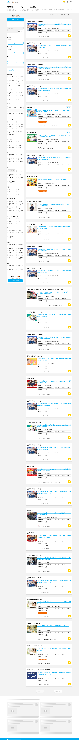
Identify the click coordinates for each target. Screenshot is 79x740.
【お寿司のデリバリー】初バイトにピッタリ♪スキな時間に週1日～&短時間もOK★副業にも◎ (54, 469)
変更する (15, 43)
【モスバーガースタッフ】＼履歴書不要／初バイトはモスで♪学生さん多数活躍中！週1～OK (53, 136)
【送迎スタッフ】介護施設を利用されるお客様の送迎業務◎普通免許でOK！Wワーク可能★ (54, 558)
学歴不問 (10, 126)
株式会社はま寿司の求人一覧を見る (44, 36)
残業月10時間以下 (20, 162)
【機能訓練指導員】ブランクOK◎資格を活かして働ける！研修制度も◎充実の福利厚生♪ (53, 227)
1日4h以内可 (20, 154)
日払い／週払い (20, 114)
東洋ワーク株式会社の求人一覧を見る (44, 371)
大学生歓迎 (11, 124)
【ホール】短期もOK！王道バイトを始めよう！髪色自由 (51, 179)
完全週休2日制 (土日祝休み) (12, 182)
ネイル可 (10, 223)
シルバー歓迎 (11, 128)
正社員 (19, 141)
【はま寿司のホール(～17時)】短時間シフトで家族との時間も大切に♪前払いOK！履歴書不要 (54, 492)
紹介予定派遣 (11, 147)
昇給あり (19, 250)
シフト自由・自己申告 (11, 178)
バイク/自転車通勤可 (11, 233)
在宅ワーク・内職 (20, 159)
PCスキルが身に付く (11, 237)
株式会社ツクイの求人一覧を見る (44, 217)
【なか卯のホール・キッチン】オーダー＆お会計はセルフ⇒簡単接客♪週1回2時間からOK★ (54, 536)
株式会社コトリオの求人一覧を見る (44, 616)
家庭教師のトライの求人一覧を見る (44, 684)
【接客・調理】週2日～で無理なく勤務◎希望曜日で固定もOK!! (53, 626)
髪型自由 (19, 218)
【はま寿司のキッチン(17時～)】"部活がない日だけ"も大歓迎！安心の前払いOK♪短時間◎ (54, 67)
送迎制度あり (20, 248)
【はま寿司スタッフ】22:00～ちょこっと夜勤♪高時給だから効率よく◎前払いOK (54, 24)
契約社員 (10, 145)
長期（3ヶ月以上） (12, 84)
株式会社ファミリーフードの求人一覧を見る (46, 148)
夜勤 (18, 194)
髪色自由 (10, 218)
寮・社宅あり (11, 250)
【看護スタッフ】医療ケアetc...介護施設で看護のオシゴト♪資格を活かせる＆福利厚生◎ (54, 205)
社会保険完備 (11, 255)
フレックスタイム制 (20, 178)
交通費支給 (11, 248)
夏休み (10, 95)
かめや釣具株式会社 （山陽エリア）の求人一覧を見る (47, 125)
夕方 (18, 191)
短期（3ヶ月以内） (20, 81)
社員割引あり (20, 252)
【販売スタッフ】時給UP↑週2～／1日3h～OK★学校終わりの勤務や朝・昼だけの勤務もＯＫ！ (54, 111)
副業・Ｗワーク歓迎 (20, 132)
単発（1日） (11, 76)
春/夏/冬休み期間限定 (20, 84)
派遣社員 (19, 145)
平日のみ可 (20, 174)
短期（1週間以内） (20, 77)
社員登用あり (20, 255)
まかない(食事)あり (12, 245)
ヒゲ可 (19, 223)
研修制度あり (20, 244)
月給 (21, 107)
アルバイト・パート (11, 142)
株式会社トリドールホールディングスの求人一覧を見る (47, 639)
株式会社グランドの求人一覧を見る (44, 526)
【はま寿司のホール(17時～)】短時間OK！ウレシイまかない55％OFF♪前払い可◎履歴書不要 (54, 158)
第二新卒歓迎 (11, 134)
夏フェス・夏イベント (20, 96)
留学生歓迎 (20, 128)
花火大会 (10, 99)
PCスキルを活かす (20, 266)
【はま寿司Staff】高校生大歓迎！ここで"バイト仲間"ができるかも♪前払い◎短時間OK (54, 250)
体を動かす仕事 (11, 159)
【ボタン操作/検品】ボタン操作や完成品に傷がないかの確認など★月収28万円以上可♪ (54, 359)
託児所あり (11, 257)
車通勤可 (19, 230)
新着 (62, 14)
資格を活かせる (20, 270)
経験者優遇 (11, 269)
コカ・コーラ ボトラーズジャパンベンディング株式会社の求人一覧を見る (51, 305)
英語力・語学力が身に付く (20, 233)
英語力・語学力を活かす (11, 266)
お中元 (19, 99)
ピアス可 (19, 221)
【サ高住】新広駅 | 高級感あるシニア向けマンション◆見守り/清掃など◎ (54, 602)
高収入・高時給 (11, 114)
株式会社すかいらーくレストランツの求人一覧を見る (47, 194)
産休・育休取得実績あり (20, 258)
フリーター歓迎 (11, 132)
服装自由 (10, 221)
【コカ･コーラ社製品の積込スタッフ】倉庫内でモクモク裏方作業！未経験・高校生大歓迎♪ (53, 293)
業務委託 (19, 147)
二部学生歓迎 (20, 124)
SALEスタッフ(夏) (12, 93)
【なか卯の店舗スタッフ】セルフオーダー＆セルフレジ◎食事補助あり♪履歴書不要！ (54, 381)
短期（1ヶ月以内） (12, 81)
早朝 (10, 189)
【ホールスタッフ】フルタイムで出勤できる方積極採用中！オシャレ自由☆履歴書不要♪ (54, 513)
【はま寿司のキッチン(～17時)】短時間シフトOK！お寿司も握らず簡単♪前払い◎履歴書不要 (54, 338)
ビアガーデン (20, 92)
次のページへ (58, 691)
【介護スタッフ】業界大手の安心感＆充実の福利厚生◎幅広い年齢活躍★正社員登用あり (54, 315)
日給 (15, 107)
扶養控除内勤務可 (11, 155)
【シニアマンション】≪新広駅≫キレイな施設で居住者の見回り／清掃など (54, 649)
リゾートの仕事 (11, 162)
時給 (10, 107)
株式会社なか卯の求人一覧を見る (44, 394)
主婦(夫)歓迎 (20, 126)
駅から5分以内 (12, 230)
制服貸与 (10, 252)
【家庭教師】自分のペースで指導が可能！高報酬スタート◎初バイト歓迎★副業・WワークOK (54, 673)
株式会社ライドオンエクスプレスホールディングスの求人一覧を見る (50, 482)
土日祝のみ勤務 (11, 175)
